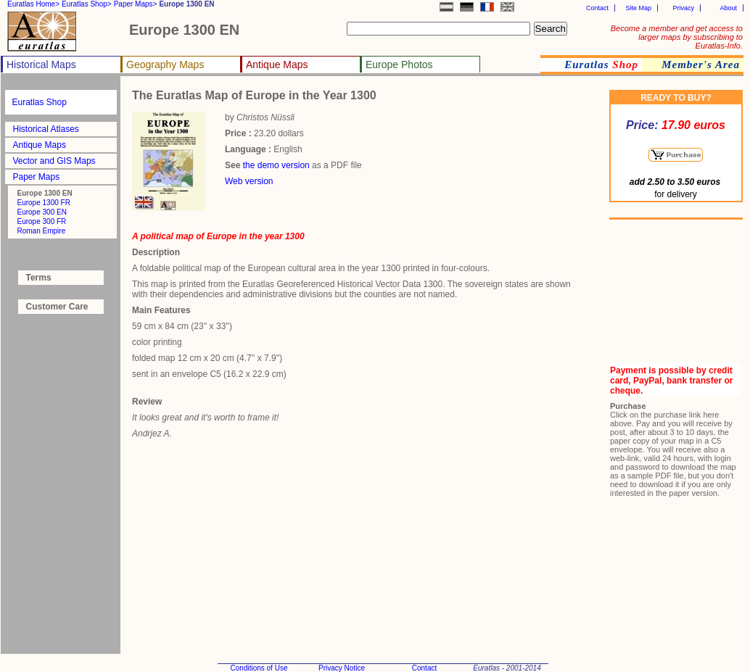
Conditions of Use (259, 668)
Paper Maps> (135, 4)
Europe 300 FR (42, 221)
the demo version (276, 165)
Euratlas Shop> (87, 4)
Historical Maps (41, 64)
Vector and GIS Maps (54, 161)
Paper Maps (36, 177)
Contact (597, 8)
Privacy (683, 8)
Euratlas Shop (39, 102)
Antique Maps (277, 64)
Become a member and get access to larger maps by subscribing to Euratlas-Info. (677, 37)
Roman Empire (41, 231)
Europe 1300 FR (43, 203)
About (728, 8)
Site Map (638, 8)
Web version (249, 181)
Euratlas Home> (33, 4)
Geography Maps (165, 64)
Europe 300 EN (42, 212)
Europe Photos (399, 64)
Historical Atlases (46, 129)
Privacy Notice (341, 668)
